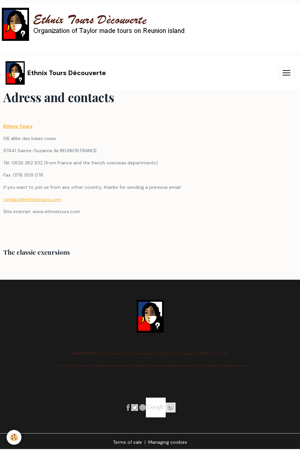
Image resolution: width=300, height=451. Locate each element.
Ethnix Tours (18, 126)
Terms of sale (127, 442)
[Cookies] (14, 437)
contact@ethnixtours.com (32, 199)
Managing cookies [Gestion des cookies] (167, 442)
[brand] (55, 73)
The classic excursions (36, 252)
